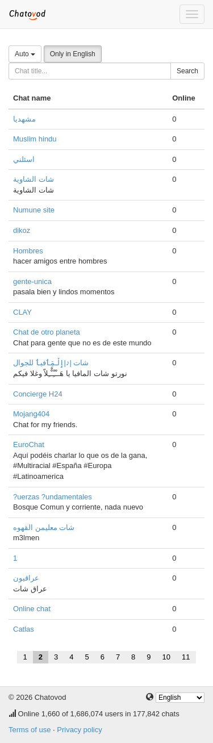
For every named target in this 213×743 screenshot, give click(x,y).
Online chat (32, 608)
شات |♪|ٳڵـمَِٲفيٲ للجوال (51, 362)
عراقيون (26, 578)
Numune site (34, 210)
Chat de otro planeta (46, 332)
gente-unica (32, 281)
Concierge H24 (37, 394)
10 (166, 657)
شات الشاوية (33, 179)
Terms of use (30, 729)
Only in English (72, 54)
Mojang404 (31, 414)
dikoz (21, 230)
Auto (25, 54)
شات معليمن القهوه (43, 527)
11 (186, 657)
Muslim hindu (35, 139)
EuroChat (28, 444)
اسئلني (24, 159)
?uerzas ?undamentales (52, 496)
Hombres (28, 251)
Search (187, 71)
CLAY (22, 312)
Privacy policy (79, 729)
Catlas (23, 629)
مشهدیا (24, 119)
